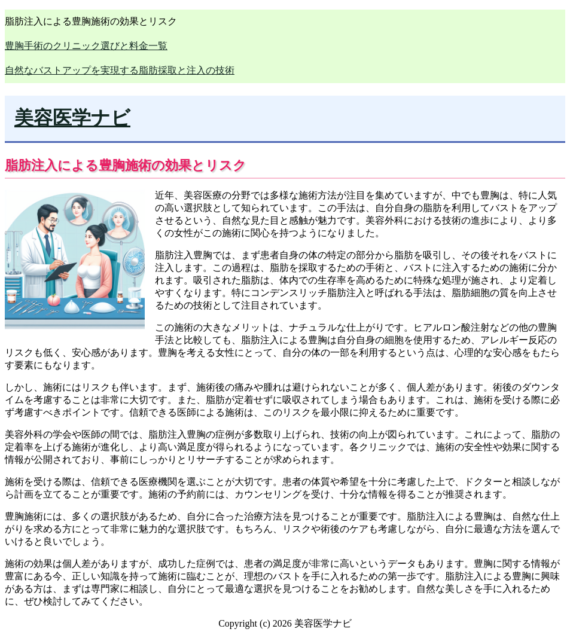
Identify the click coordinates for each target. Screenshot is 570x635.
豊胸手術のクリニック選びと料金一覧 (86, 46)
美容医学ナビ (72, 118)
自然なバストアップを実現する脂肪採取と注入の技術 (119, 70)
